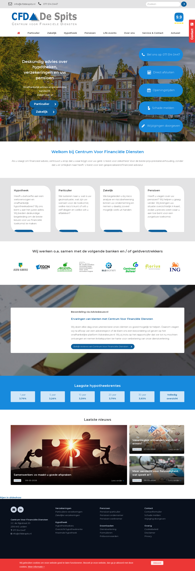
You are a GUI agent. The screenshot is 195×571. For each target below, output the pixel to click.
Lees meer (21, 232)
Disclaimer (149, 553)
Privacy (148, 557)
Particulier (41, 104)
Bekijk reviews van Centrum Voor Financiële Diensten (100, 367)
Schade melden (152, 536)
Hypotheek (21, 190)
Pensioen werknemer (111, 539)
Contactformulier (153, 532)
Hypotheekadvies (64, 546)
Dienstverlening (108, 550)
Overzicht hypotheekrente (69, 550)
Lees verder (116, 501)
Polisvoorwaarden (109, 557)
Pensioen (154, 190)
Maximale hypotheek (66, 553)
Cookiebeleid (151, 550)
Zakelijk (42, 111)
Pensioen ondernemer (111, 536)
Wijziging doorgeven (155, 539)
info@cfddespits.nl (24, 4)
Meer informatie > (36, 567)
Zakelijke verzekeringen (67, 536)
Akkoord (157, 563)
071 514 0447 (50, 4)
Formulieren (106, 553)
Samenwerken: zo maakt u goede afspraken (42, 495)
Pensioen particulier (110, 532)
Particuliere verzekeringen (68, 532)
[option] (97, 288)
